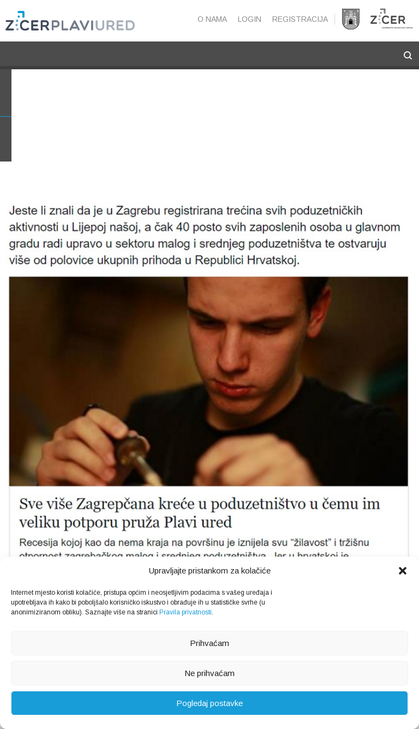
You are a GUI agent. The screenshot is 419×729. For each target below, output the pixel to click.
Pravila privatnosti (185, 612)
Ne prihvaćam (209, 673)
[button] (402, 570)
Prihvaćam (209, 643)
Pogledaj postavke (209, 703)
